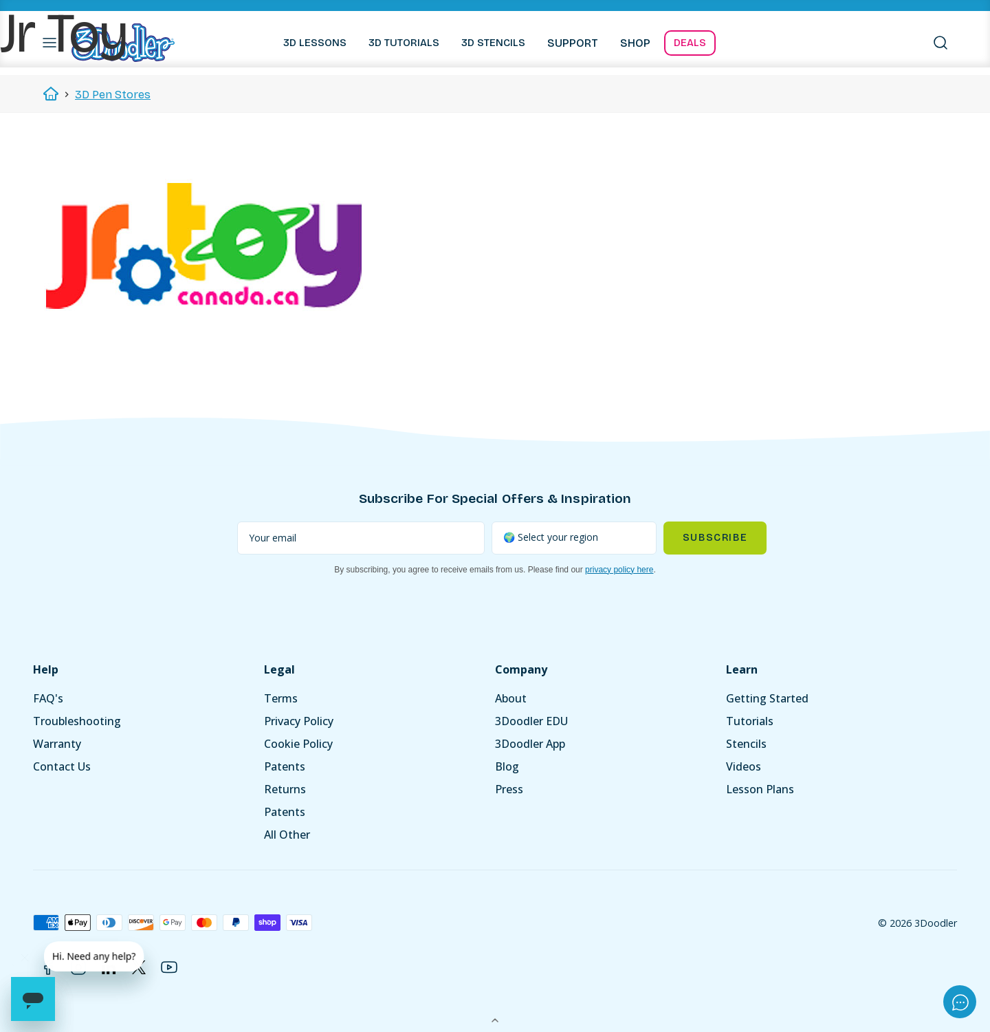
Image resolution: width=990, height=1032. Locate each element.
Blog (507, 766)
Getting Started (767, 698)
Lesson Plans (760, 789)
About (511, 698)
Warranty (57, 743)
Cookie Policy (298, 743)
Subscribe (715, 538)
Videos (743, 766)
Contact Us (62, 766)
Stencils (746, 743)
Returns (285, 789)
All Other (287, 834)
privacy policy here (619, 569)
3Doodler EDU (531, 721)
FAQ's (48, 698)
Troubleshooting (77, 721)
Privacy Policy (298, 721)
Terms (281, 698)
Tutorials (749, 721)
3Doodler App (530, 743)
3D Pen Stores (113, 94)
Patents (284, 766)
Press (509, 789)
